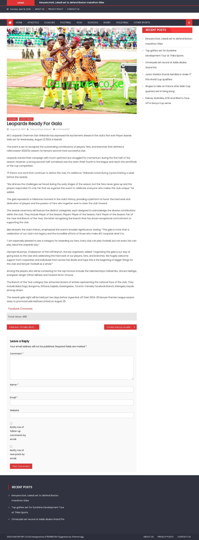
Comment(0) (63, 129)
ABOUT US (39, 9)
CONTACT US (73, 9)
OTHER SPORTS (142, 22)
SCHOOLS (93, 22)
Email (14, 397)
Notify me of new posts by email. (17, 454)
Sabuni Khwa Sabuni (40, 129)
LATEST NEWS (26, 119)
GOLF (79, 22)
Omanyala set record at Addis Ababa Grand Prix (165, 65)
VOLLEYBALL (122, 22)
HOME (19, 22)
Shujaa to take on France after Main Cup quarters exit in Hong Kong (167, 89)
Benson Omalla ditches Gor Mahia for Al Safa (25, 327)
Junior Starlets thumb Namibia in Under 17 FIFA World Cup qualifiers (168, 77)
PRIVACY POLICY (55, 9)
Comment (16, 353)
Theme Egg (78, 536)
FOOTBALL (65, 22)
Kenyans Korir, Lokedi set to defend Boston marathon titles (71, 2)
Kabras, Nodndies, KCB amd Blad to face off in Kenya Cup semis (167, 101)
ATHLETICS (33, 22)
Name (14, 384)
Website (14, 410)
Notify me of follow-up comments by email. (18, 433)
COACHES (49, 22)
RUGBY (107, 22)
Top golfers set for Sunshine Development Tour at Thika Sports (164, 53)
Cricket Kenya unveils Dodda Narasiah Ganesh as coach (122, 327)
